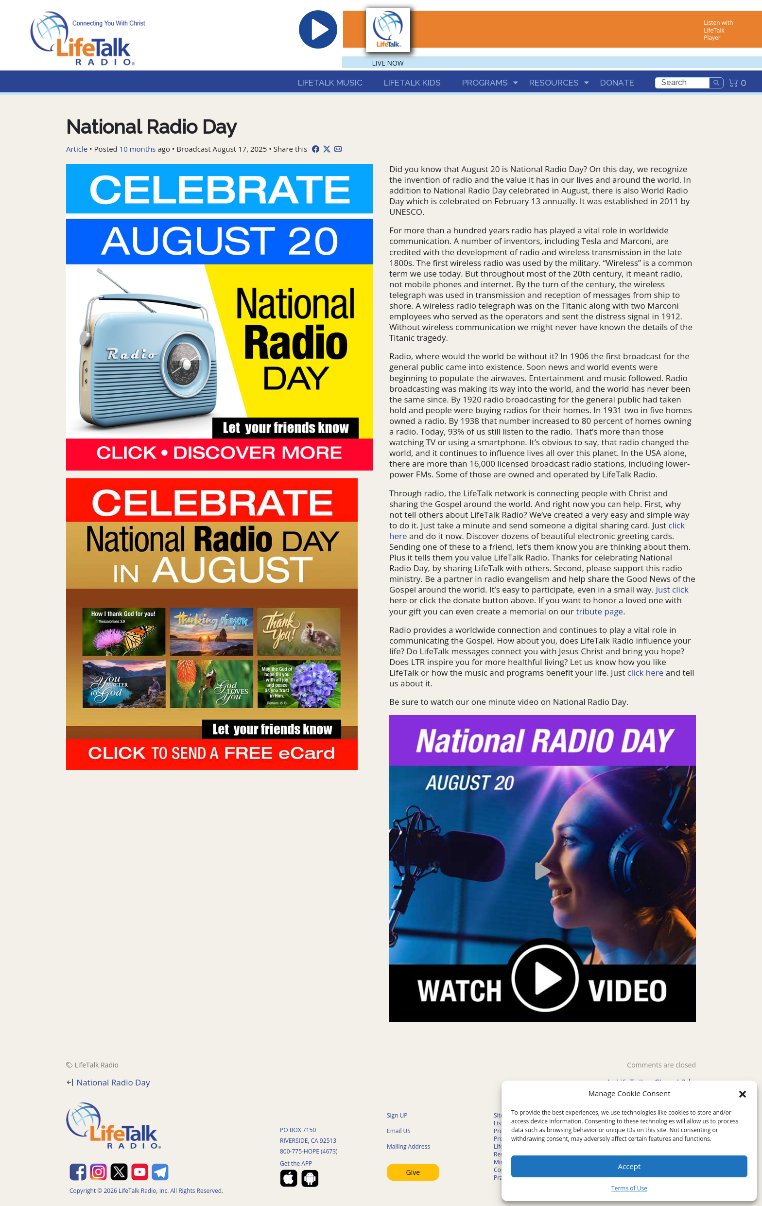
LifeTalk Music (330, 82)
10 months (138, 149)
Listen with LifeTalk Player (718, 30)
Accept (629, 1166)
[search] (682, 82)
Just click (672, 589)
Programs (485, 82)
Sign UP (397, 1115)
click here (645, 672)
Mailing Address (408, 1146)
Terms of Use (629, 1188)
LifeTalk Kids (412, 82)
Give (413, 1172)
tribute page (598, 611)
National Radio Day (113, 1082)
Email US (399, 1131)
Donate (617, 82)
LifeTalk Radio (97, 1064)
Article (76, 149)
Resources (554, 82)
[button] (742, 1093)
